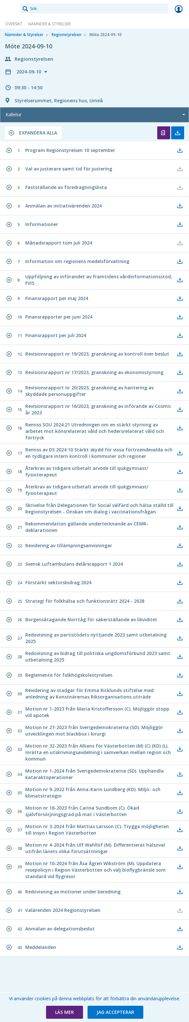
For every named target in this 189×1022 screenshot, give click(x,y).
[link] (10, 9)
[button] (33, 132)
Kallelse (13, 114)
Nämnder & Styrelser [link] (49, 24)
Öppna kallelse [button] (163, 132)
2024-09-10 (29, 72)
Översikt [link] (13, 24)
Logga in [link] (178, 9)
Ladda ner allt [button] (177, 132)
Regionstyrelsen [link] (66, 34)
